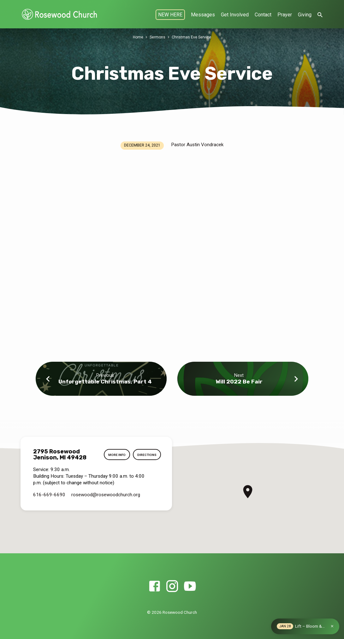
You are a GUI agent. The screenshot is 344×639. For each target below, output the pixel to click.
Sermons (158, 37)
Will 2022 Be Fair (239, 381)
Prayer (284, 15)
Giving (304, 15)
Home (138, 37)
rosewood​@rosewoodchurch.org (105, 495)
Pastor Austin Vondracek (197, 144)
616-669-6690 (49, 495)
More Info (116, 455)
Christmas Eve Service (192, 37)
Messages (203, 15)
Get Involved (235, 15)
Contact (263, 15)
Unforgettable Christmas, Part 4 (105, 381)
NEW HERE (170, 15)
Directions (147, 455)
